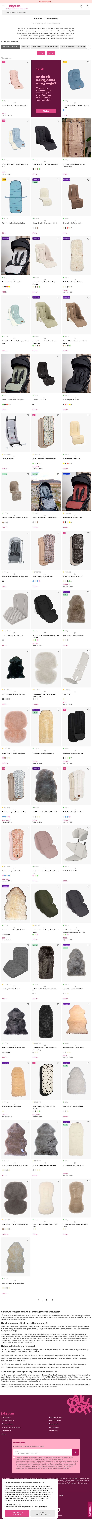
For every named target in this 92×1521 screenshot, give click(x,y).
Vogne (33, 23)
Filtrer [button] (41, 53)
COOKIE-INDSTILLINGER (42, 1513)
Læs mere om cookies (13, 1504)
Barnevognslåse (83, 46)
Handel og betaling (55, 1421)
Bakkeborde (37, 46)
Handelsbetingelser (7, 1424)
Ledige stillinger (6, 1431)
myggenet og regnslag (44, 1385)
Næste (52, 1299)
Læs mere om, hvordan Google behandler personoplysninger (26, 1507)
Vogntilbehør (41, 23)
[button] (3, 6)
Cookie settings (54, 1427)
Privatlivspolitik (54, 1424)
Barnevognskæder (51, 46)
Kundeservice (6, 1417)
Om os (4, 1434)
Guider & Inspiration (8, 1421)
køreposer (72, 1385)
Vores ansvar (53, 1431)
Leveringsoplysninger (55, 1417)
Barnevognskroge (68, 46)
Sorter (51, 53)
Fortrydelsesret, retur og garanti (11, 1427)
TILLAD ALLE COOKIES (17, 1513)
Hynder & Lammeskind (53, 23)
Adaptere (25, 46)
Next (88, 46)
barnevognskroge (57, 1385)
